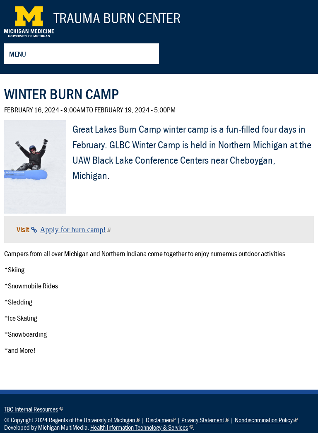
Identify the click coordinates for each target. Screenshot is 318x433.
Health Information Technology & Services (141, 427)
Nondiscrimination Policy (266, 420)
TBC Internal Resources (33, 409)
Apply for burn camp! (75, 229)
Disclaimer (161, 420)
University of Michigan (112, 420)
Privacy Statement (205, 420)
